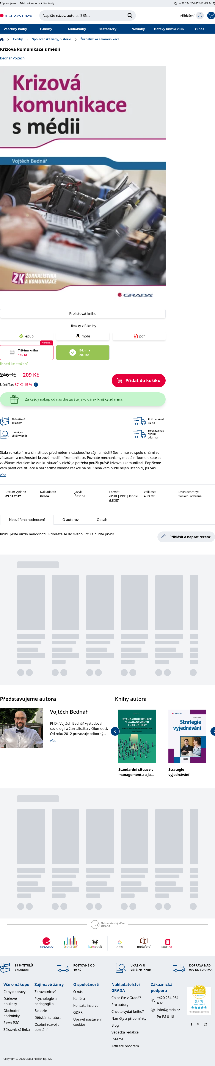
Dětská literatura (48, 1017)
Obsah (102, 519)
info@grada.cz (165, 1009)
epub (26, 336)
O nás (199, 29)
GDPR (78, 1012)
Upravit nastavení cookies (87, 1022)
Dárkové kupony (30, 3)
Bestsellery (107, 29)
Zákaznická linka (16, 1029)
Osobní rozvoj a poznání (47, 1027)
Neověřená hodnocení (26, 520)
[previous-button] (115, 731)
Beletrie (41, 1010)
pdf (139, 336)
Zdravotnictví (45, 991)
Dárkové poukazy (10, 1001)
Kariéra (79, 998)
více (3, 474)
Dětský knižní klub (169, 29)
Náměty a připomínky (128, 1018)
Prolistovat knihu (82, 313)
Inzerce (117, 1039)
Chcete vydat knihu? (127, 1011)
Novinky (138, 29)
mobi (83, 336)
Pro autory (120, 1004)
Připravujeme (8, 3)
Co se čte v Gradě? (126, 997)
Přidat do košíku (139, 380)
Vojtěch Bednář (69, 711)
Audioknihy (76, 29)
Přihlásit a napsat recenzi (186, 536)
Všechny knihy (15, 29)
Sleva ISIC (11, 1022)
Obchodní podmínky (11, 1013)
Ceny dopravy (14, 991)
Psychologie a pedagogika (46, 1001)
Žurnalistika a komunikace (99, 39)
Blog (115, 1025)
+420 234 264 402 (164, 1000)
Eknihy (18, 39)
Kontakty (48, 3)
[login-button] (192, 15)
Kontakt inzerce (85, 1005)
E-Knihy (46, 29)
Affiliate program (125, 1046)
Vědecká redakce (125, 1032)
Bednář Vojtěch (12, 58)
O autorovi (71, 519)
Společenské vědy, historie (51, 39)
